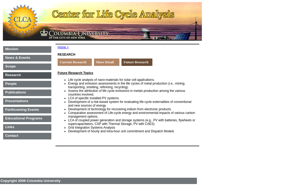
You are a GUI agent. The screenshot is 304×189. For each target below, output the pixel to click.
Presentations (16, 101)
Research (13, 75)
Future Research (136, 62)
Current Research (73, 62)
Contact (11, 136)
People (11, 84)
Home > (63, 47)
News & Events (17, 58)
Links (9, 127)
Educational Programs (23, 118)
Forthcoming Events (22, 110)
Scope (10, 66)
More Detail (105, 62)
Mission (11, 49)
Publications (15, 92)
